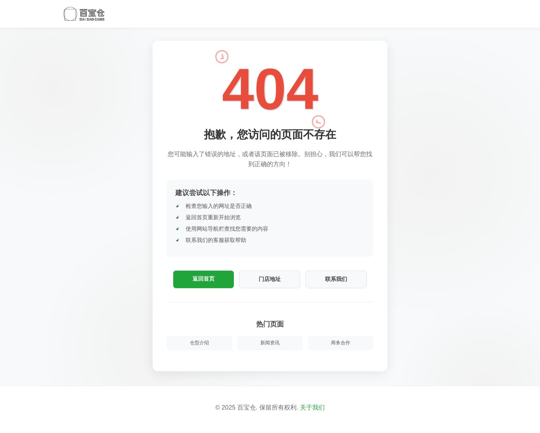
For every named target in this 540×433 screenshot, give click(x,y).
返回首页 (204, 279)
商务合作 (340, 342)
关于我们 (312, 407)
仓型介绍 (199, 342)
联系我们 (336, 279)
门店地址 (270, 279)
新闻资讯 (270, 342)
